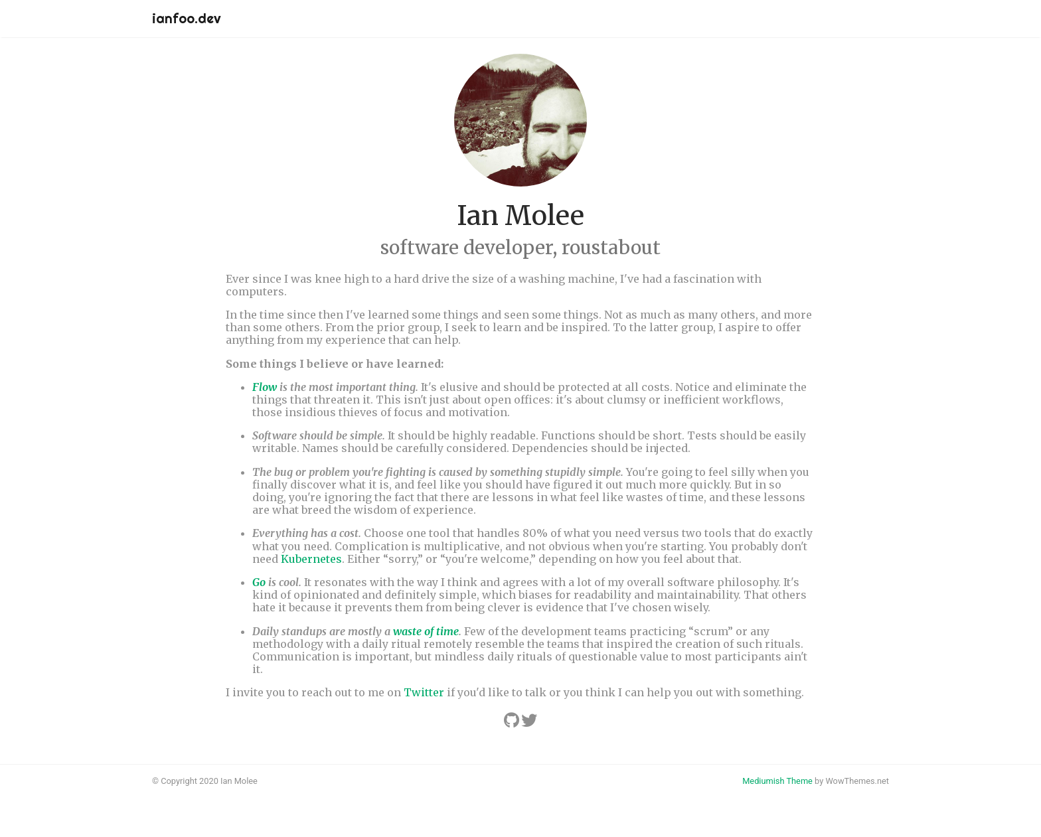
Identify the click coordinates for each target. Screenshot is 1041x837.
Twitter (424, 692)
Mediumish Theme (777, 781)
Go (259, 582)
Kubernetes (311, 559)
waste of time (426, 631)
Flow (264, 387)
